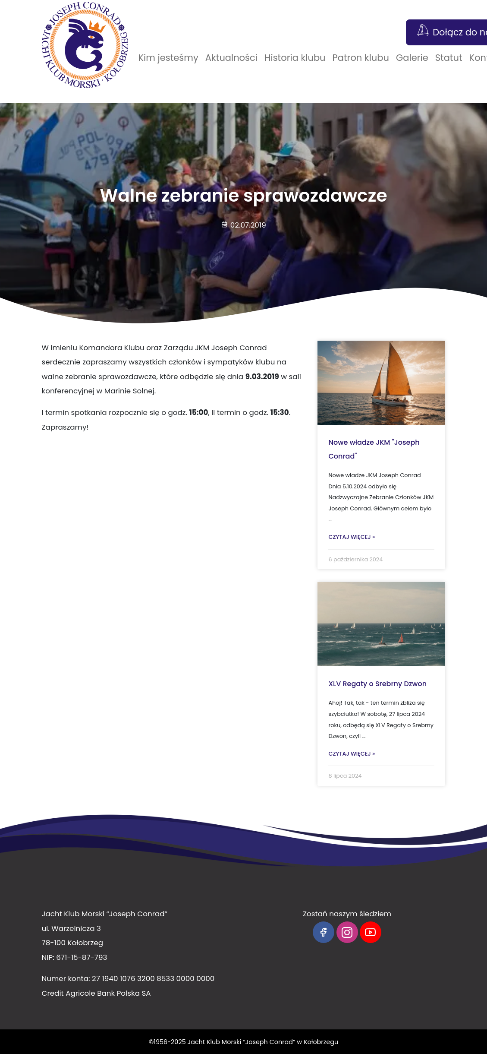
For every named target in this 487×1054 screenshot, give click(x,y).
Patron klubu (361, 57)
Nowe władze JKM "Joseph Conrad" (373, 449)
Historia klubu (295, 57)
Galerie (412, 57)
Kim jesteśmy (168, 57)
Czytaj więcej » (351, 537)
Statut (448, 57)
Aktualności (231, 57)
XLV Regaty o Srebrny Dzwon (377, 684)
